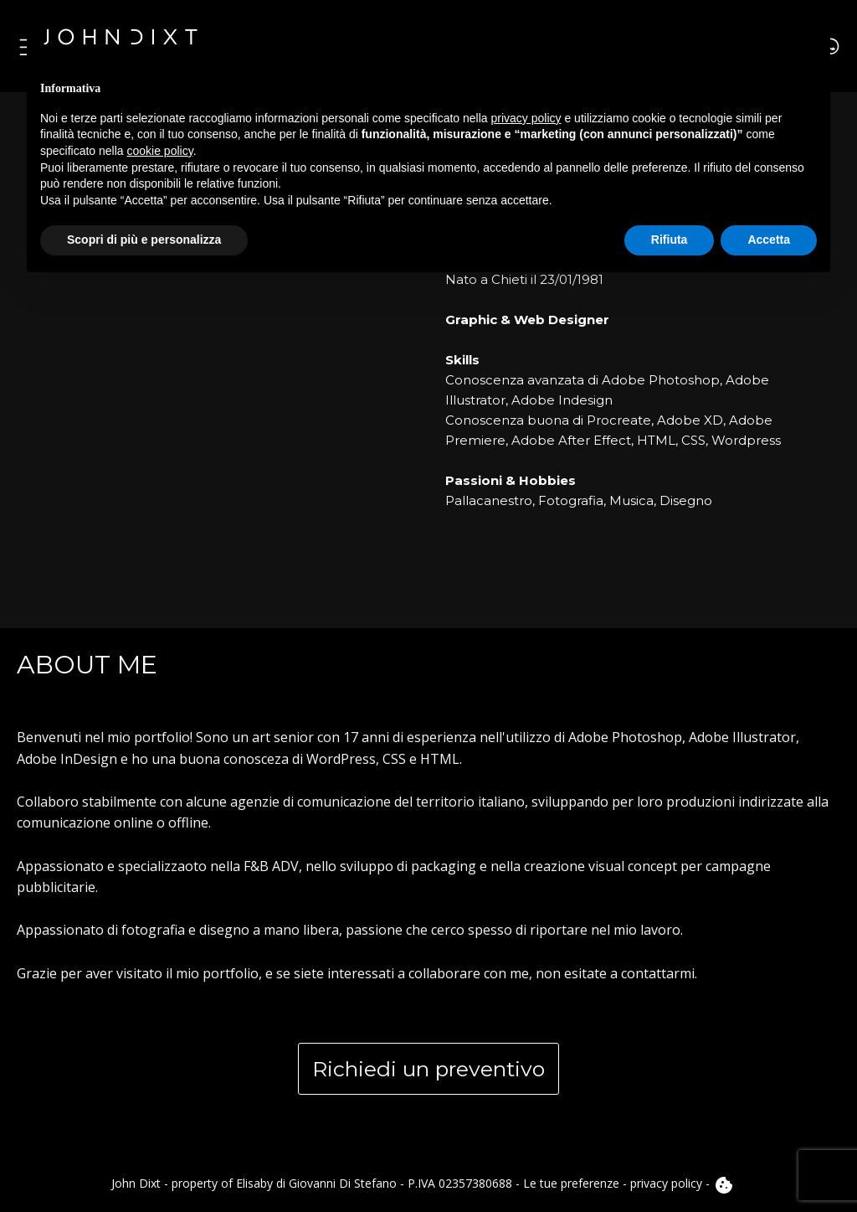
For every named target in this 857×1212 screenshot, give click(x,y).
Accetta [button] (768, 239)
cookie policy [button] (160, 150)
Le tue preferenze (571, 1183)
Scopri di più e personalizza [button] (144, 239)
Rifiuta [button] (669, 239)
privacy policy (666, 1183)
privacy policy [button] (526, 118)
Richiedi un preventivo (428, 1068)
